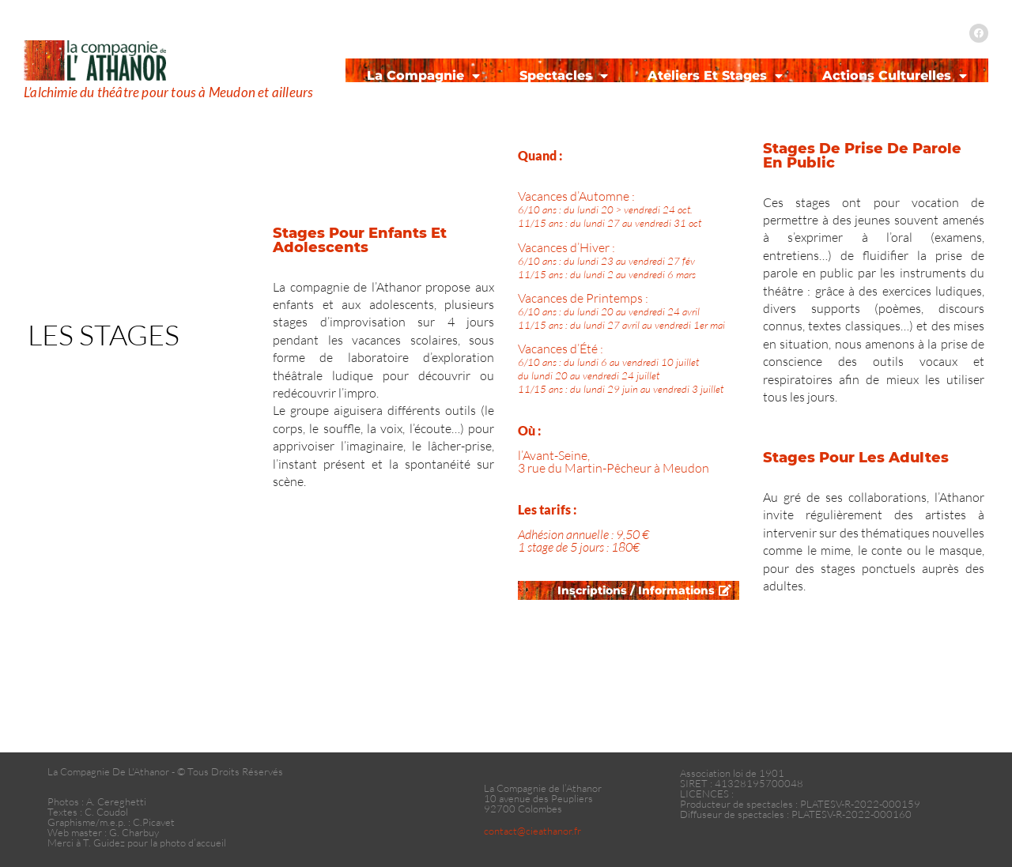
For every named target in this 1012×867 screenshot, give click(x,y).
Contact (826, 101)
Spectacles (563, 76)
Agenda (506, 101)
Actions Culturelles (894, 76)
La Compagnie (423, 76)
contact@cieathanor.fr (532, 830)
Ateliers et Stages (715, 76)
